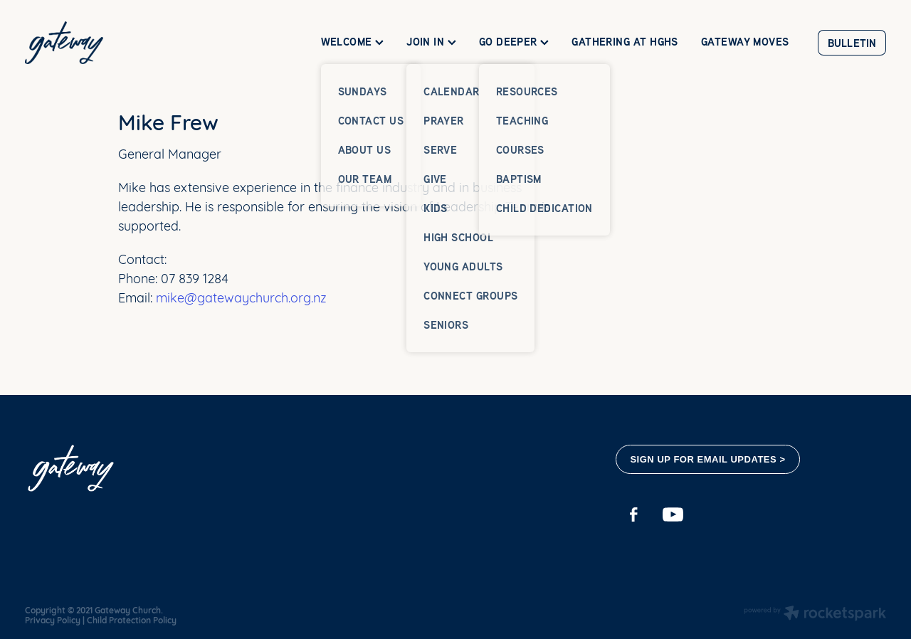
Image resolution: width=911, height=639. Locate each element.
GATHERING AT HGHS (625, 41)
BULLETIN (852, 43)
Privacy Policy (52, 619)
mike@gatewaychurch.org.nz (239, 296)
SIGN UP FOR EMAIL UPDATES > (707, 459)
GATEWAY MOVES (745, 41)
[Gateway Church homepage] (111, 42)
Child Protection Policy (132, 619)
